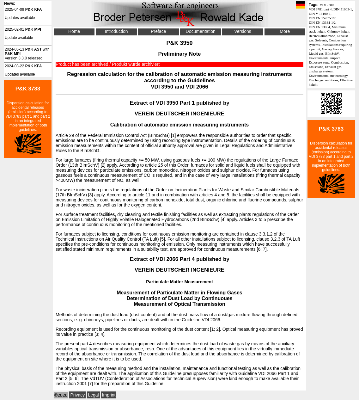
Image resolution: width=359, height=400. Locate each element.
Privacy (77, 394)
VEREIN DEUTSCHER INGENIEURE (179, 114)
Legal (93, 394)
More (285, 31)
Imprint (109, 394)
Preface (158, 31)
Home (74, 31)
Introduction (116, 31)
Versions (242, 31)
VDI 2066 (197, 87)
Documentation (201, 31)
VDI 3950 (162, 87)
